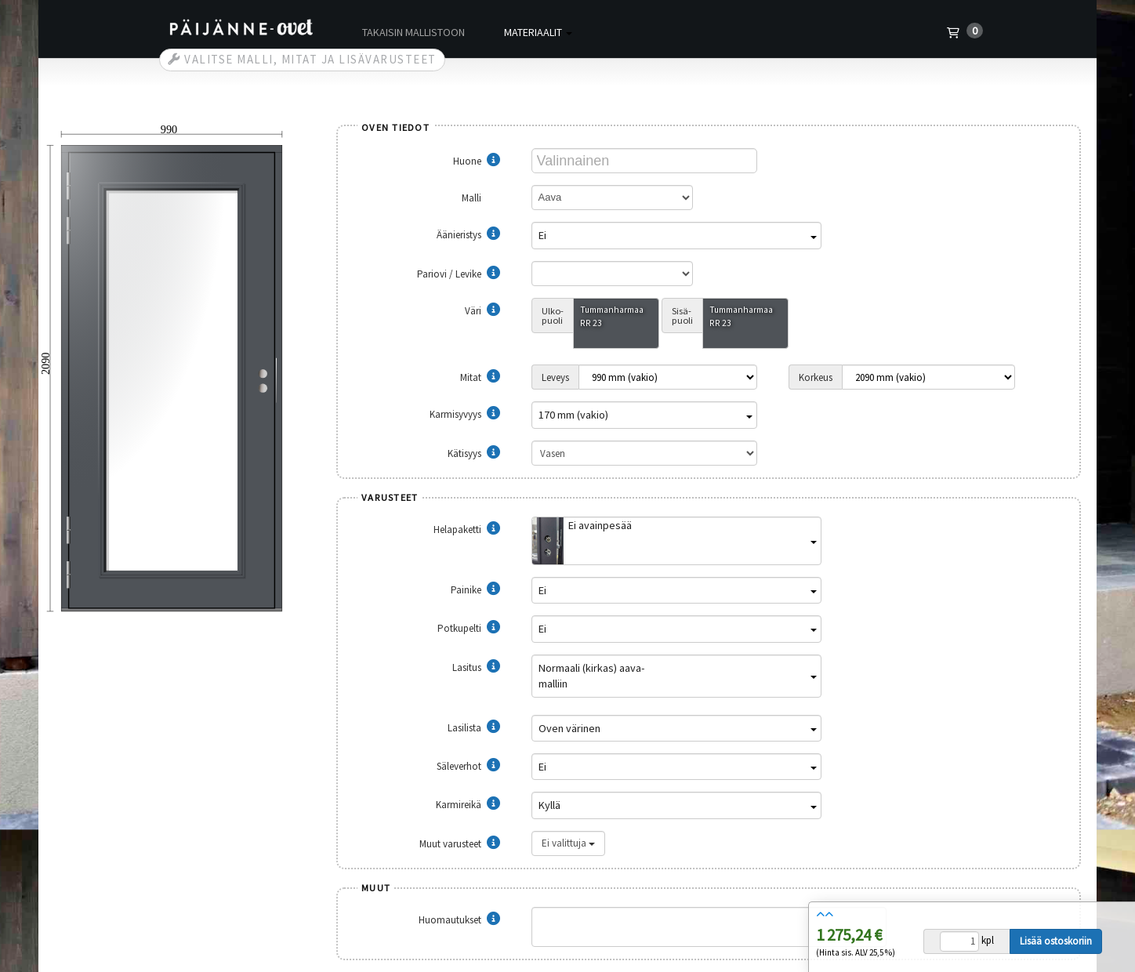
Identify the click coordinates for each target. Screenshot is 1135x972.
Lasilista (474, 727)
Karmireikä (468, 804)
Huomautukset (459, 920)
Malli (481, 198)
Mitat (480, 377)
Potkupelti (468, 628)
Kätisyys (474, 453)
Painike (475, 590)
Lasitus (476, 667)
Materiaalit (538, 32)
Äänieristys (468, 234)
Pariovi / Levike (458, 274)
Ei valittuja (568, 843)
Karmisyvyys (465, 414)
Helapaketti (466, 529)
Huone (476, 161)
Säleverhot (468, 766)
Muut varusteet (459, 843)
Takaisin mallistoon (413, 32)
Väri (482, 310)
